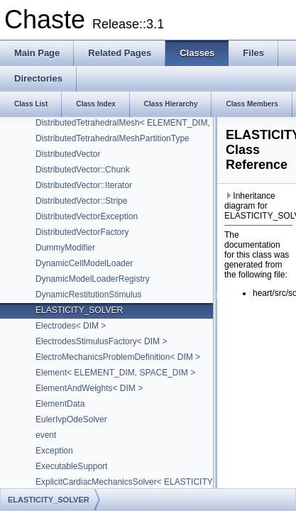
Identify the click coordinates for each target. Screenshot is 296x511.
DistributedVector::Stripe (81, 201)
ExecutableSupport (71, 466)
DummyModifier (65, 248)
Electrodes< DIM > (70, 326)
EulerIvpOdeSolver (71, 419)
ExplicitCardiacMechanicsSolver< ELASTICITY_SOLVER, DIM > (157, 482)
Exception (54, 451)
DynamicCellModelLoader (84, 263)
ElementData (59, 404)
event (45, 435)
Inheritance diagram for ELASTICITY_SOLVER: (258, 206)
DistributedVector (67, 154)
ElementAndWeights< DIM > (89, 388)
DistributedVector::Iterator (83, 185)
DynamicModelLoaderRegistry (92, 279)
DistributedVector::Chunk (82, 170)
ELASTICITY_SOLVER (79, 310)
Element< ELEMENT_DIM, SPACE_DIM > (115, 373)
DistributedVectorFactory (81, 232)
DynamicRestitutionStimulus (88, 295)
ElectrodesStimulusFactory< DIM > (101, 341)
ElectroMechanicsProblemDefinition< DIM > (117, 357)
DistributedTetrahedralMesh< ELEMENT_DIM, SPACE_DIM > (151, 123)
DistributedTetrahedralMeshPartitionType (112, 138)
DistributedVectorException (86, 216)
